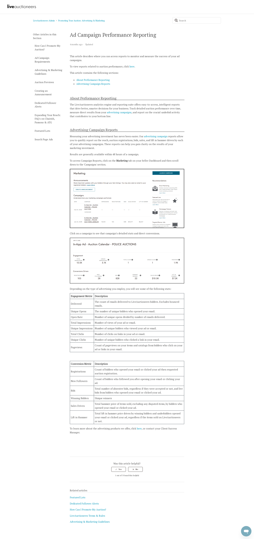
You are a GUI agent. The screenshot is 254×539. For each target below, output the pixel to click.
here (131, 66)
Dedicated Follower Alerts (45, 104)
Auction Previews (44, 82)
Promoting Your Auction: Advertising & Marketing (81, 20)
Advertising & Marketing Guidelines (48, 71)
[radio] (118, 469)
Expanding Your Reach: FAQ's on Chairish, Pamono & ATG (48, 118)
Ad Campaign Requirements (42, 59)
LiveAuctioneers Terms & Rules (87, 515)
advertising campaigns (119, 112)
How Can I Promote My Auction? (47, 47)
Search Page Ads (44, 139)
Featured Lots (42, 130)
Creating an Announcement (43, 92)
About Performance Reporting (93, 80)
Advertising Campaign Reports (93, 83)
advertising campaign (155, 136)
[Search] (196, 20)
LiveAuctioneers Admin (44, 20)
